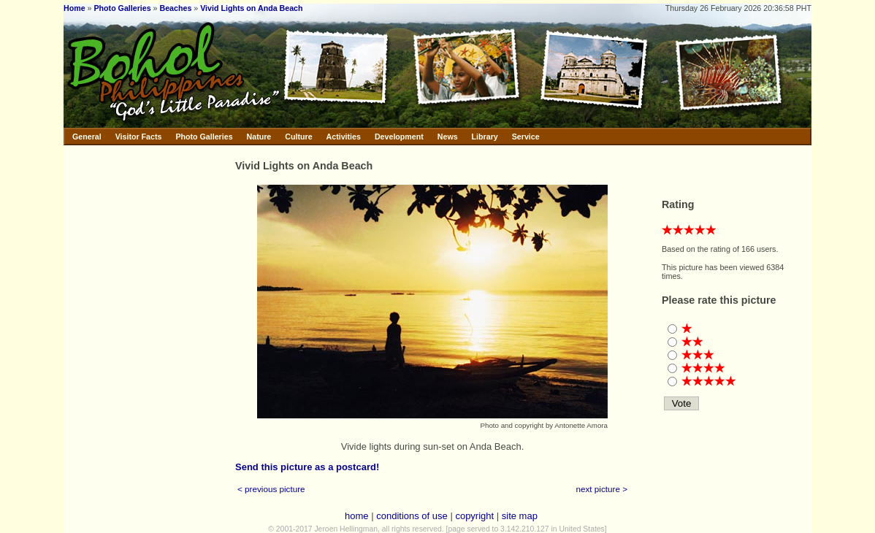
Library (485, 136)
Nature (259, 136)
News (448, 136)
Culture (298, 136)
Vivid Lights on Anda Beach (251, 8)
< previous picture (271, 489)
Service (526, 136)
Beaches (176, 8)
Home (74, 8)
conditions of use (412, 515)
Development (399, 136)
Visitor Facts (138, 136)
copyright (474, 515)
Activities (343, 136)
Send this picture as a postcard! (307, 466)
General (87, 136)
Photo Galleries (121, 8)
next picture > (602, 489)
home (357, 515)
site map (520, 515)
